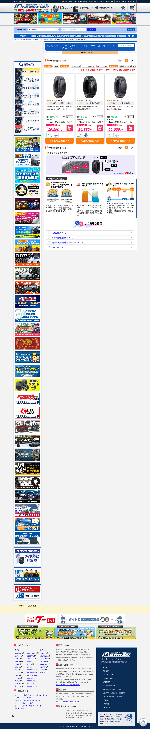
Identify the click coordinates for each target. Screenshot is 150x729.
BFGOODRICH (32, 686)
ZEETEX (17, 678)
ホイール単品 (19, 708)
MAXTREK (18, 683)
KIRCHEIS (43, 664)
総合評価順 (76, 66)
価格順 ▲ (113, 66)
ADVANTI (43, 672)
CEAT (16, 670)
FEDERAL (30, 656)
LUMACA (43, 667)
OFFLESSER (44, 659)
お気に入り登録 (126, 45)
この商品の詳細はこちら (59, 141)
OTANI (17, 664)
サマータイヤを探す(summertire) (52, 39)
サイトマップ (107, 707)
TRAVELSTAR (31, 659)
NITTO (29, 664)
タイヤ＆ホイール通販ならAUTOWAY (26, 39)
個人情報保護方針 (109, 685)
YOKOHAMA (31, 681)
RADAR (17, 681)
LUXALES (43, 661)
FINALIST (18, 661)
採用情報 (133, 1)
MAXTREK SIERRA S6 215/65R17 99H (87, 107)
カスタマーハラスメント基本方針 (114, 693)
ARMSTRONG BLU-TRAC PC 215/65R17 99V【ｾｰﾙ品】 (59, 107)
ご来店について (108, 678)
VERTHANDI (44, 656)
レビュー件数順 (88, 66)
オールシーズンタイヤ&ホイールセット (28, 706)
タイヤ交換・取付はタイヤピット (76, 1)
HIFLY (17, 675)
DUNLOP (30, 667)
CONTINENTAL (32, 675)
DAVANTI (18, 656)
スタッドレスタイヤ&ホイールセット (27, 700)
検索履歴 (131, 30)
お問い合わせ (121, 1)
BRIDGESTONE (32, 670)
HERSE (42, 670)
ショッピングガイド (97, 1)
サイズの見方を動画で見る (122, 173)
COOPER (18, 672)
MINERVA (18, 686)
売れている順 (102, 66)
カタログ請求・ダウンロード (112, 696)
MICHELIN (30, 683)
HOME (105, 667)
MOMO (17, 659)
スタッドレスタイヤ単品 (23, 698)
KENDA (29, 661)
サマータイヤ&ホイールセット (38, 695)
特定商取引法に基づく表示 (112, 689)
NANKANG (18, 653)
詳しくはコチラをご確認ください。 (68, 685)
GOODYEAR (31, 672)
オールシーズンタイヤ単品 (24, 703)
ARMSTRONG (32, 653)
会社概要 (110, 1)
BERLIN (17, 667)
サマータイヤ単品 (21, 695)
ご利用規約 (106, 682)
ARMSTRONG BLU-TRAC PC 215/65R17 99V (120, 107)
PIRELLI (30, 678)
